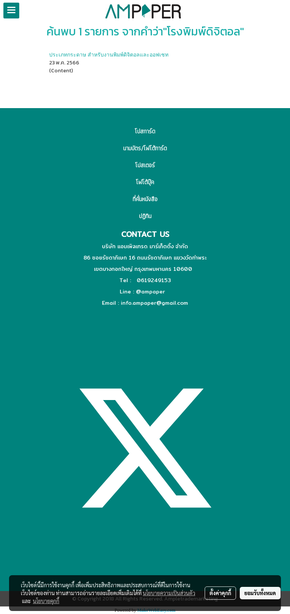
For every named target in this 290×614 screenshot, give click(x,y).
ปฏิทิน (145, 216)
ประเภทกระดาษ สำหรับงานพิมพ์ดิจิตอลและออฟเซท (108, 54)
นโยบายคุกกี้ (46, 600)
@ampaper (150, 291)
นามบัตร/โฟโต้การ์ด (145, 148)
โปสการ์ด (145, 131)
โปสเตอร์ (145, 165)
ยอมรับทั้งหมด (260, 593)
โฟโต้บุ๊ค (145, 182)
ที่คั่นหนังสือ (145, 199)
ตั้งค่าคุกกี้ (220, 593)
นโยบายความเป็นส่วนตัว (169, 593)
